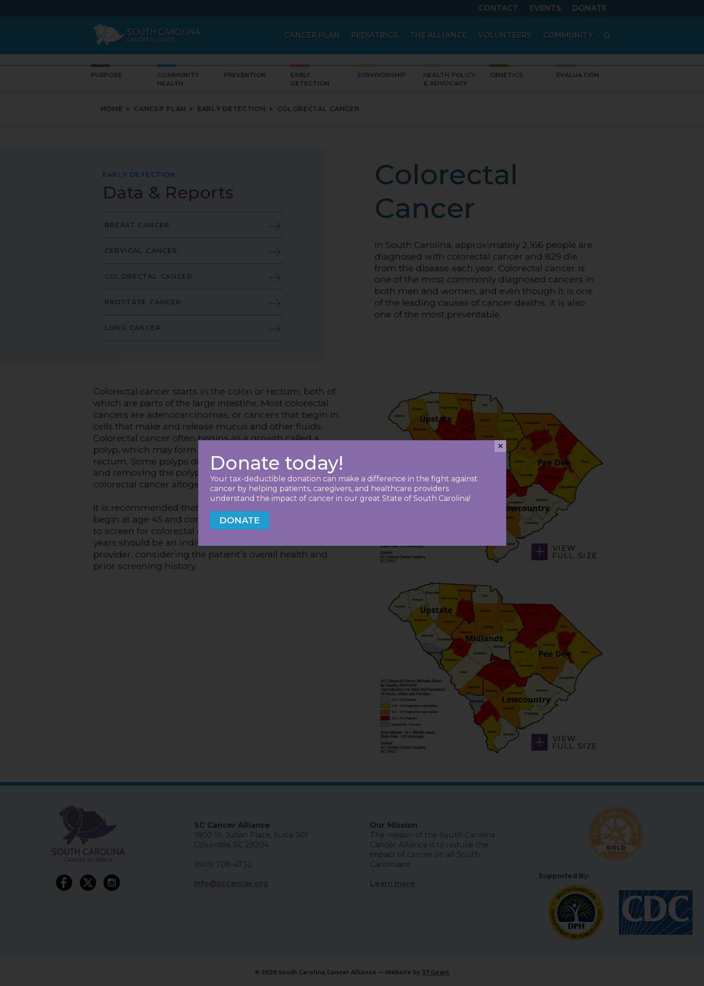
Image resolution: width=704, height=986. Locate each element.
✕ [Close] (500, 446)
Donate (239, 520)
